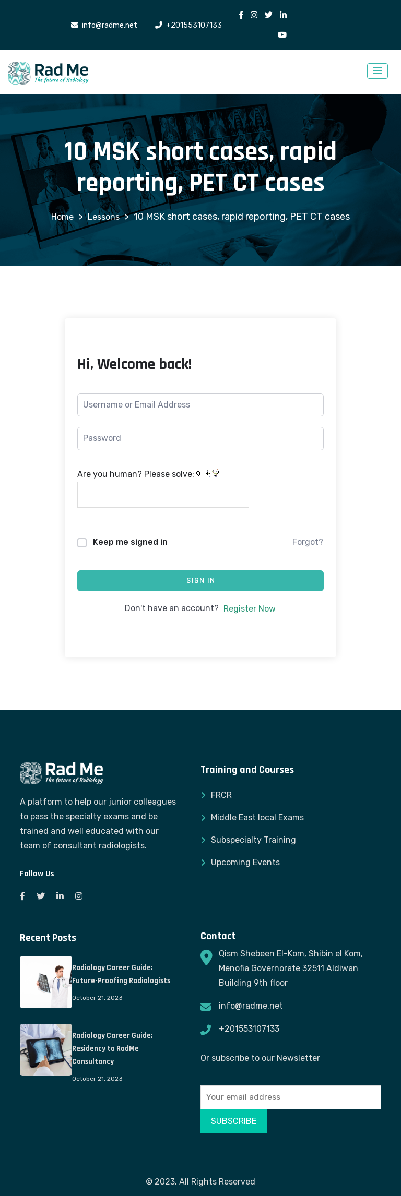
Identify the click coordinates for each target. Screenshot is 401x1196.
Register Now (249, 609)
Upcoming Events (245, 862)
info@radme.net (251, 1006)
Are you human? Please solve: (163, 488)
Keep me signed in (130, 542)
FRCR (221, 795)
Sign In (200, 580)
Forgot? (307, 542)
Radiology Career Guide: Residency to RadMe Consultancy (112, 1049)
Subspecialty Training (253, 840)
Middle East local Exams (257, 817)
